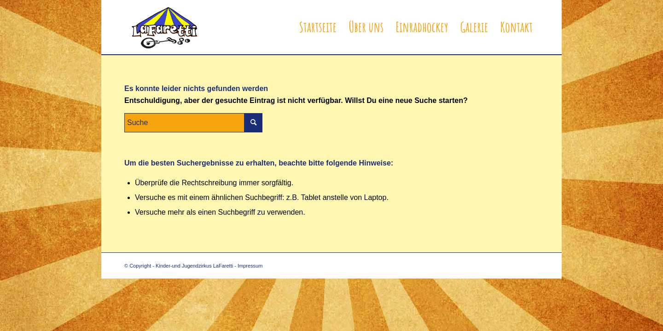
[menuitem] (318, 27)
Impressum (250, 265)
